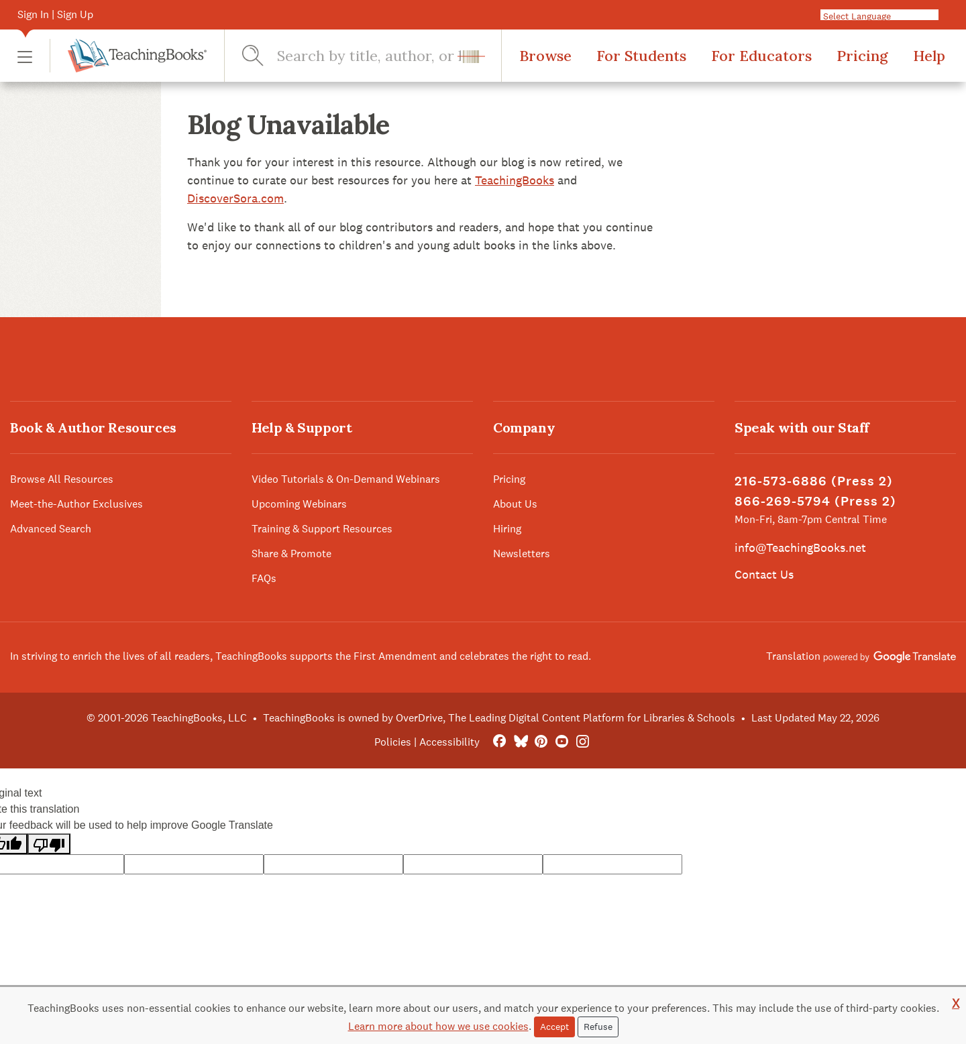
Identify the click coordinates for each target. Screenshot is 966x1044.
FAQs (264, 578)
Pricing (862, 55)
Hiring (507, 529)
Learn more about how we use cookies (438, 1026)
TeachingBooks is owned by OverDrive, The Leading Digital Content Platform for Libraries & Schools (499, 718)
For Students (641, 55)
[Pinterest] (541, 742)
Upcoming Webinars (299, 504)
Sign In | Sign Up (55, 14)
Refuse (598, 1027)
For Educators (761, 55)
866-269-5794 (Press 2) (815, 501)
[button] (24, 56)
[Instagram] (583, 742)
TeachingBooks (514, 180)
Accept (554, 1027)
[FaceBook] (499, 742)
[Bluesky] (520, 742)
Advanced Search (50, 529)
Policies (392, 742)
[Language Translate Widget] (884, 15)
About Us (515, 504)
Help (929, 55)
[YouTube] (562, 742)
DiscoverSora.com (235, 198)
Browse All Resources (61, 479)
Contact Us (764, 574)
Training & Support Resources (322, 529)
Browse (545, 55)
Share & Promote (291, 553)
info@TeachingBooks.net (800, 547)
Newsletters (521, 553)
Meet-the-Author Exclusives (76, 504)
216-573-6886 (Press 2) (814, 481)
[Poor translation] (49, 843)
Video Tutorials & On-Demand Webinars (346, 479)
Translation (861, 656)
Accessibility (449, 742)
